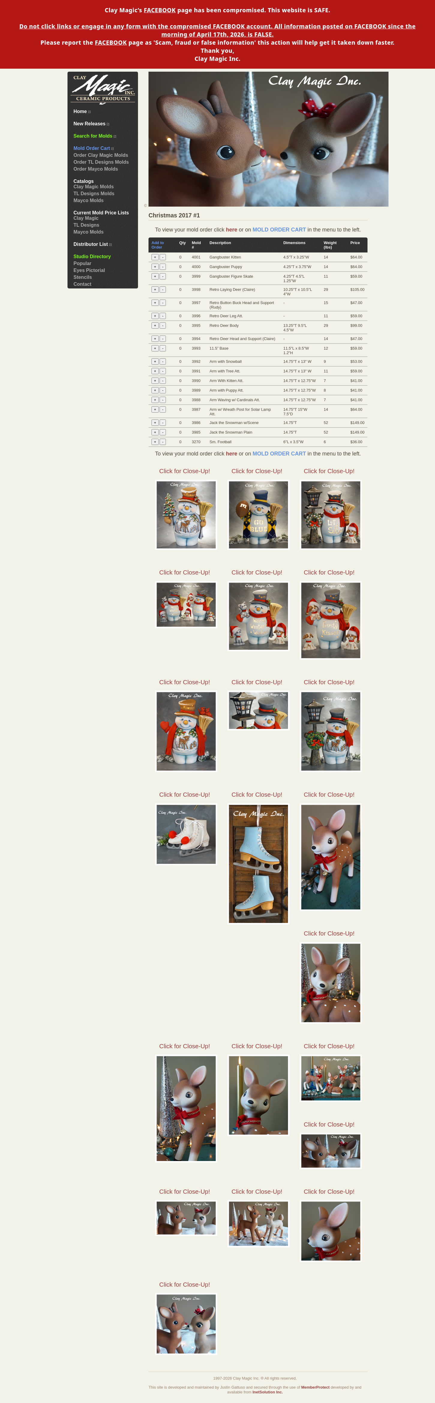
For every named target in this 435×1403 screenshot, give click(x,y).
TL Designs (86, 225)
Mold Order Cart (94, 148)
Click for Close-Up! (184, 471)
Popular (83, 263)
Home (82, 111)
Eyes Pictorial (89, 270)
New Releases (91, 123)
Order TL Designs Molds (101, 162)
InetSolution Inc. (268, 1392)
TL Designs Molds (94, 193)
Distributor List (93, 244)
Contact (83, 284)
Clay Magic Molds (94, 186)
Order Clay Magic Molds (101, 155)
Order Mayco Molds (96, 169)
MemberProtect (315, 1387)
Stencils (83, 277)
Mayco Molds (89, 200)
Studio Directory (92, 256)
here (231, 230)
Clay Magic (86, 218)
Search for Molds (95, 136)
